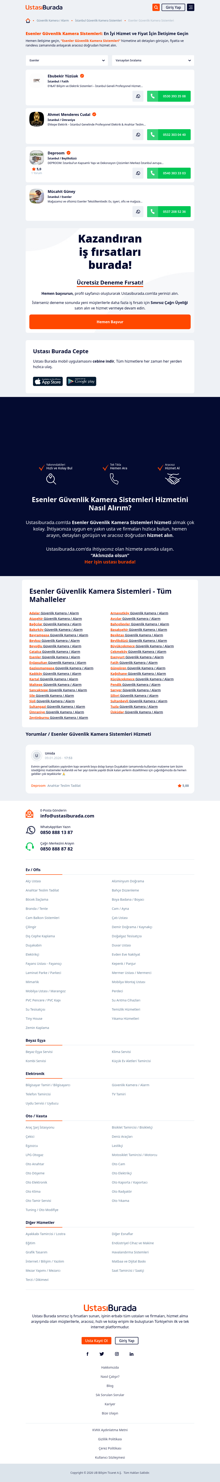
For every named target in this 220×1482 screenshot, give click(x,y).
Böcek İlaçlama (37, 899)
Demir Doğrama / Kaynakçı (132, 927)
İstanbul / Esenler (60, 197)
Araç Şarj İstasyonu (40, 1127)
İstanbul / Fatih (58, 81)
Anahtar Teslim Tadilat (42, 890)
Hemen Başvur (110, 321)
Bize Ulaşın (110, 1413)
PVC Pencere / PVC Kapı (43, 1000)
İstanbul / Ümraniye (61, 120)
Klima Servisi (121, 1052)
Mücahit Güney (61, 191)
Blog (110, 1386)
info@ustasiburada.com (67, 816)
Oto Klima (33, 1191)
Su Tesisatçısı (35, 1009)
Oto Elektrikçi (122, 1173)
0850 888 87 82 (56, 849)
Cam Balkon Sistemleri (42, 918)
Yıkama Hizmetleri (125, 1018)
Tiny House (34, 1018)
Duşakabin (34, 945)
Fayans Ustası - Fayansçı (44, 963)
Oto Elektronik (36, 1182)
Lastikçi (117, 1145)
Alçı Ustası (33, 881)
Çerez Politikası (110, 1448)
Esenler (67, 60)
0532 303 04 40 (174, 134)
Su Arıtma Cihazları (126, 1000)
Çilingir (31, 927)
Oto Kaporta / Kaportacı (130, 1182)
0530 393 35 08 (174, 96)
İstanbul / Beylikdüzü (62, 158)
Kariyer (110, 1404)
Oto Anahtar (35, 1164)
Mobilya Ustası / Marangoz (46, 991)
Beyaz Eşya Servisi (39, 1052)
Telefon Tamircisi (38, 1094)
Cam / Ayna (120, 908)
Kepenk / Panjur (124, 963)
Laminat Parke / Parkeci (43, 973)
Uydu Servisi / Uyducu (42, 1103)
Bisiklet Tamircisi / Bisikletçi (132, 1127)
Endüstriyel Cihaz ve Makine (133, 1243)
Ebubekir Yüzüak (63, 76)
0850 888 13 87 (56, 832)
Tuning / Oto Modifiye (42, 1210)
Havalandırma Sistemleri (130, 1252)
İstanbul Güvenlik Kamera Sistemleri (98, 20)
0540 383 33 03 (174, 173)
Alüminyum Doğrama (128, 881)
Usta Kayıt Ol (96, 1340)
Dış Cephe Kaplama (40, 936)
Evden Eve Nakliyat (126, 954)
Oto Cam (118, 1164)
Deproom (56, 153)
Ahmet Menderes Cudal (69, 114)
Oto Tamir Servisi (38, 1200)
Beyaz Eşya (35, 1040)
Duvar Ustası (121, 945)
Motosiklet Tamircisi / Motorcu (134, 1155)
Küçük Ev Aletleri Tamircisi (131, 1061)
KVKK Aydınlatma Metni (110, 1430)
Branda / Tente (37, 908)
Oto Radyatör (122, 1191)
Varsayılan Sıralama (153, 60)
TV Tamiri (119, 1094)
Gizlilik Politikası (110, 1439)
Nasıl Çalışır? (110, 1376)
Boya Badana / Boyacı (128, 899)
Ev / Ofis (33, 869)
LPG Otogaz (34, 1155)
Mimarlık (32, 982)
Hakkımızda (110, 1367)
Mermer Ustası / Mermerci (131, 973)
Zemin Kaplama (37, 1027)
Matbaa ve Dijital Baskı (129, 1261)
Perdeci (117, 991)
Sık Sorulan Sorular (110, 1395)
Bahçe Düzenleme (125, 890)
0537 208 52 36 (174, 211)
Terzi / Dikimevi (37, 1279)
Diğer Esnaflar (122, 1234)
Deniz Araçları (122, 1136)
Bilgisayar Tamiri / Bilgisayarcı (48, 1085)
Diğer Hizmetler (40, 1222)
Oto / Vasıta (36, 1115)
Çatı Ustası (120, 918)
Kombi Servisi (36, 1061)
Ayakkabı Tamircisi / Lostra (45, 1234)
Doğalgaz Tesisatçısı (127, 936)
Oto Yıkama (120, 1200)
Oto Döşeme (35, 1173)
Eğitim (30, 1243)
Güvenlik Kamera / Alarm (53, 20)
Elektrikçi (32, 954)
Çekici (30, 1136)
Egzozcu (32, 1145)
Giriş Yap (173, 7)
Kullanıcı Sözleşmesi (110, 1457)
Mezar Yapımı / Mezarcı (43, 1270)
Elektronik (35, 1073)
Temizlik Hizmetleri (126, 1009)
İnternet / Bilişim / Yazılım (45, 1261)
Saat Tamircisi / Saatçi (128, 1270)
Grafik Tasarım (36, 1252)
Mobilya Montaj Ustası (128, 982)
